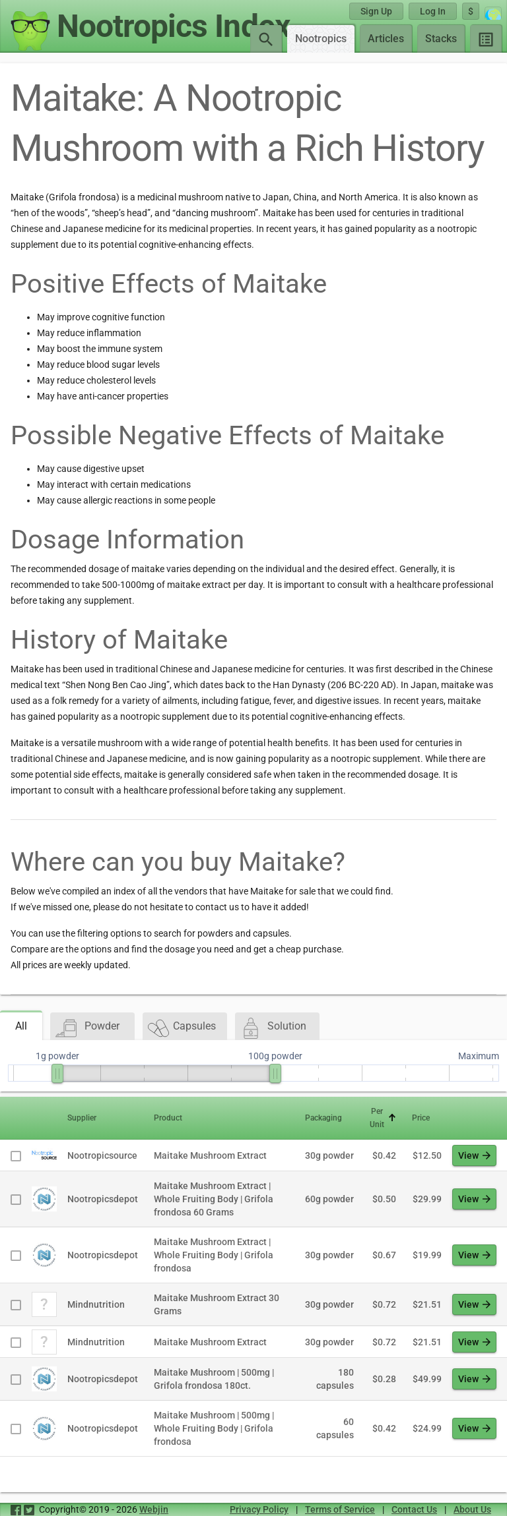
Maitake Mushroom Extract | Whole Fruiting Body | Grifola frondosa (213, 1255)
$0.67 (384, 1255)
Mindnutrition (96, 1304)
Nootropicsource (102, 1155)
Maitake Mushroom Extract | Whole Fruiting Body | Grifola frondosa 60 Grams (213, 1199)
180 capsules (335, 1379)
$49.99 (427, 1379)
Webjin (153, 1509)
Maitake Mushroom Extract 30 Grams (216, 1304)
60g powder (329, 1199)
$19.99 (427, 1255)
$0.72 (384, 1304)
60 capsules (335, 1428)
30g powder (329, 1155)
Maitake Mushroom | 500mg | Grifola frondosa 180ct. (214, 1379)
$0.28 (384, 1379)
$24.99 (427, 1428)
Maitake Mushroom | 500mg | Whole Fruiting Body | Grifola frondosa (214, 1428)
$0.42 (384, 1155)
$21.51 (427, 1304)
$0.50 (384, 1199)
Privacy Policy (259, 1509)
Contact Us (414, 1509)
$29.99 (427, 1199)
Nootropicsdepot (102, 1199)
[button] (102, 1117)
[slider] (57, 1073)
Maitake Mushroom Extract (210, 1155)
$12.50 (427, 1155)
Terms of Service (340, 1509)
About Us (472, 1509)
